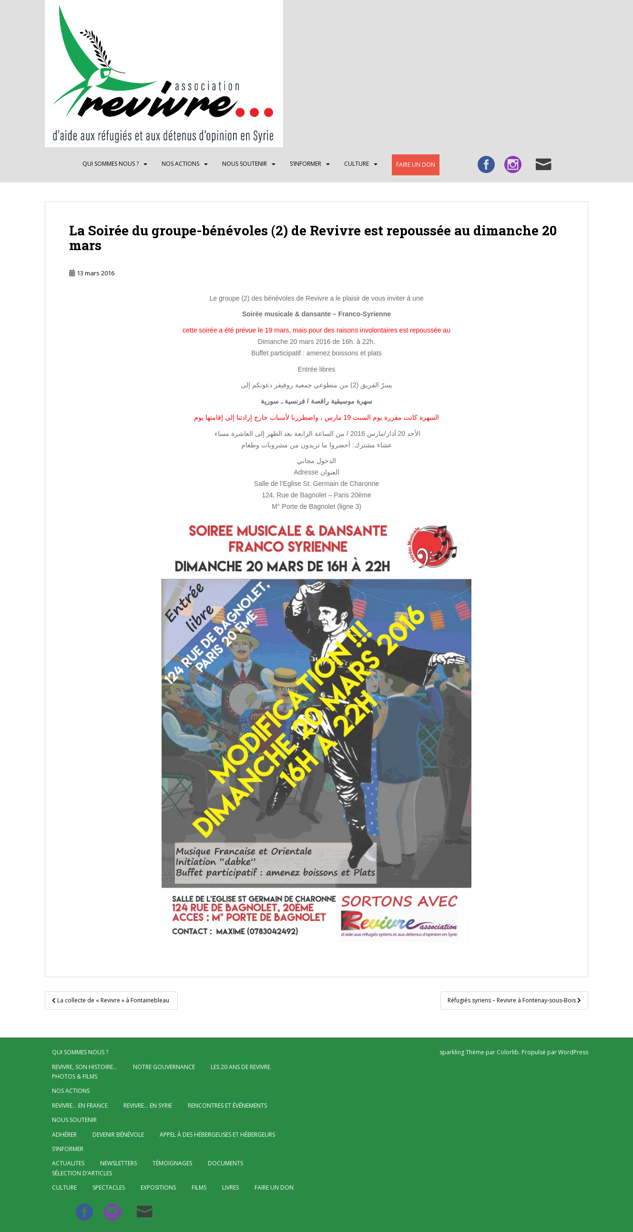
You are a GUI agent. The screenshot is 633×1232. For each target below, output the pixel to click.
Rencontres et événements (227, 1105)
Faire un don (415, 165)
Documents (225, 1163)
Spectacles (108, 1187)
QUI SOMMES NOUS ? (110, 164)
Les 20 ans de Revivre (240, 1067)
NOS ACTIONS (180, 164)
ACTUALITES (68, 1163)
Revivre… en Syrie (147, 1105)
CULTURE (356, 164)
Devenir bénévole (118, 1135)
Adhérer (64, 1135)
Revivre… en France (80, 1105)
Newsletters (118, 1163)
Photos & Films (74, 1076)
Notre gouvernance (164, 1067)
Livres (230, 1187)
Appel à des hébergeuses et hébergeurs (217, 1135)
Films (199, 1187)
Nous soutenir (244, 164)
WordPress (573, 1052)
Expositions (158, 1187)
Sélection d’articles (82, 1173)
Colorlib (508, 1052)
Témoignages (172, 1163)
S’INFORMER (305, 164)
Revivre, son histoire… (84, 1067)
